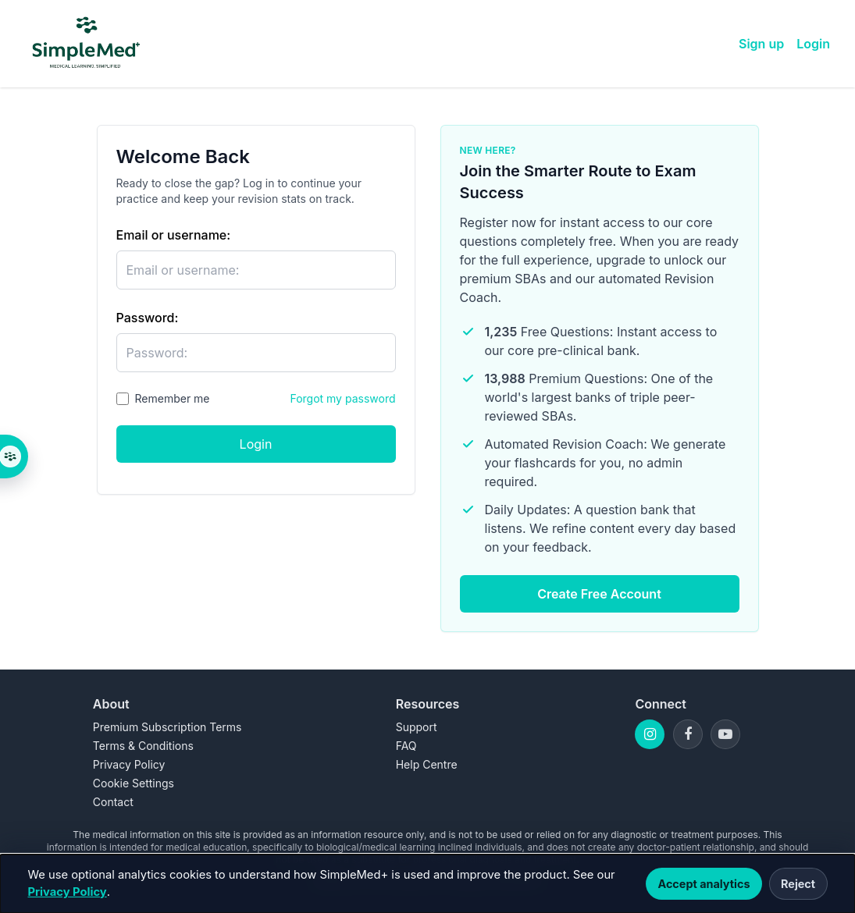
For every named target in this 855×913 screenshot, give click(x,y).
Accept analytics (703, 883)
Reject (798, 883)
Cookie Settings (133, 783)
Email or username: (173, 235)
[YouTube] (725, 734)
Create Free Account (599, 594)
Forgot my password (342, 398)
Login (813, 44)
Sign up (761, 44)
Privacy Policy (67, 892)
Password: (147, 317)
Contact (113, 801)
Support (416, 727)
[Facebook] (688, 734)
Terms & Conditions (143, 745)
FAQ (406, 745)
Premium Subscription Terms (167, 727)
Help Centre (427, 764)
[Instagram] (649, 734)
